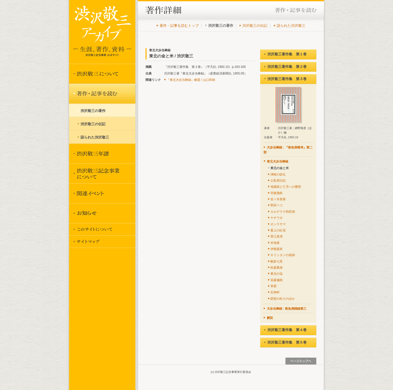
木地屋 (275, 243)
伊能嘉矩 (276, 249)
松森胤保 (276, 267)
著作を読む (102, 94)
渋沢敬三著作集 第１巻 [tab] (285, 54)
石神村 (275, 292)
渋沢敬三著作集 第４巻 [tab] (285, 330)
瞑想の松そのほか (282, 298)
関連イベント (102, 193)
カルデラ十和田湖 (282, 211)
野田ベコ (276, 205)
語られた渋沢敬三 (291, 25)
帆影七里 (276, 261)
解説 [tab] (268, 318)
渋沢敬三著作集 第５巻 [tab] (285, 342)
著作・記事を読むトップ (179, 25)
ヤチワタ (276, 218)
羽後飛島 (276, 193)
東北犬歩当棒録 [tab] (276, 161)
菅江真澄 (276, 236)
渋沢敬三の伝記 (254, 25)
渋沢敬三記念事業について (102, 173)
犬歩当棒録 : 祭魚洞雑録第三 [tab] (285, 308)
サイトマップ (102, 241)
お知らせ (102, 213)
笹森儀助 (276, 280)
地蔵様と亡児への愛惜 (285, 186)
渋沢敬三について (102, 74)
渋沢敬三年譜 (102, 153)
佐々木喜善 (278, 199)
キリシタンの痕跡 (282, 255)
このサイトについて (102, 229)
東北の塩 (276, 273)
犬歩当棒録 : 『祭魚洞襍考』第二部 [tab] (288, 150)
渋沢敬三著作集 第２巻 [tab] (285, 67)
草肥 (273, 286)
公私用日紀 (278, 180)
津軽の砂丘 (278, 174)
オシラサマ (278, 224)
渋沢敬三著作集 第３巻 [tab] (285, 79)
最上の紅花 (278, 230)
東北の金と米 (279, 168)
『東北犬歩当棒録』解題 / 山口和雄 (191, 80)
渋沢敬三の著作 (93, 111)
